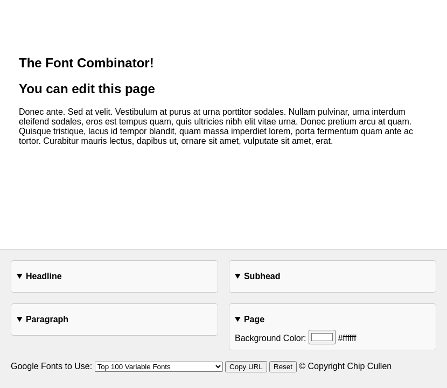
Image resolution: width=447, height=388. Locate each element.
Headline (44, 276)
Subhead (262, 276)
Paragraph (47, 319)
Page (254, 319)
